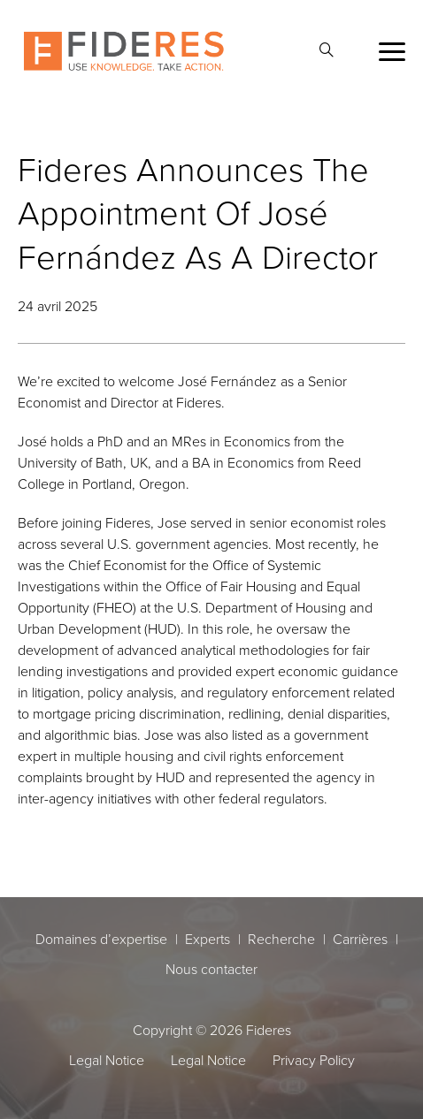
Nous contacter (211, 968)
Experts (207, 938)
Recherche (281, 938)
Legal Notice (106, 1060)
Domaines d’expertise (101, 938)
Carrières (360, 938)
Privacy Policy (314, 1060)
